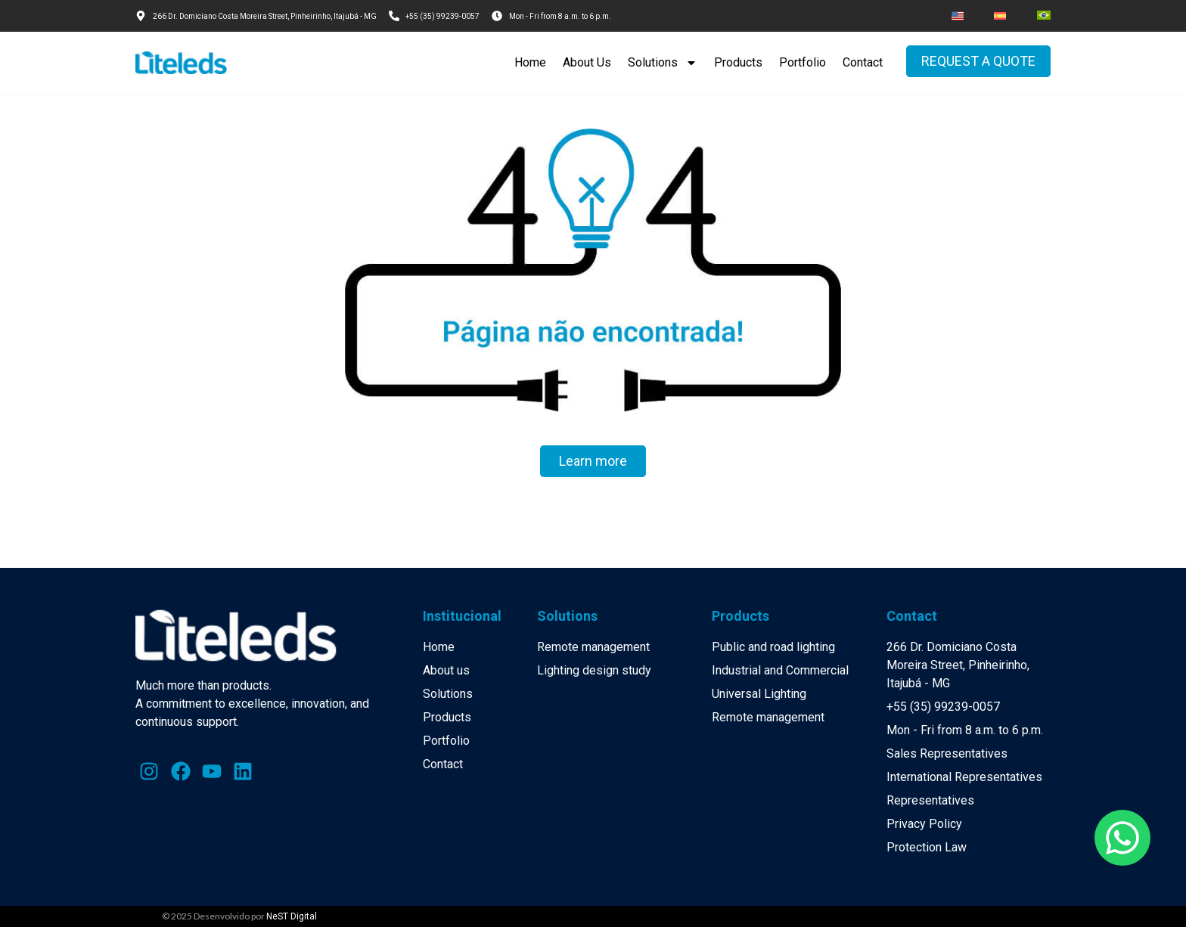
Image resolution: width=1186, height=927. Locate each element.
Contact (863, 62)
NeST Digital (291, 916)
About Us (587, 62)
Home (530, 62)
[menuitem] (957, 16)
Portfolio (802, 62)
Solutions (662, 62)
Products (738, 62)
